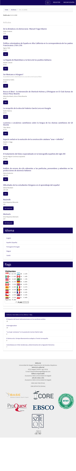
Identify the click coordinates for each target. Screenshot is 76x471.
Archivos (13, 10)
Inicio (6, 10)
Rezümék (7, 199)
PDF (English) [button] (8, 223)
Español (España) (11, 242)
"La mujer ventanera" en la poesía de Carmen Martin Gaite (24, 332)
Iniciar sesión (68, 2)
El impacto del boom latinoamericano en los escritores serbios (25, 319)
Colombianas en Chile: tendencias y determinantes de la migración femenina (30, 345)
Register (56, 2)
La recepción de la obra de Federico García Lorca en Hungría (27, 108)
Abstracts (7, 214)
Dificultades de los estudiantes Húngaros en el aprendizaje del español (31, 185)
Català (8, 255)
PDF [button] (6, 37)
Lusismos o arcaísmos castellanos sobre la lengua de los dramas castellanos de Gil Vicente (38, 124)
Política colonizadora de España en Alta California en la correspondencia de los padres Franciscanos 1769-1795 (38, 44)
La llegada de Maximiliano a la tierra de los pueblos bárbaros (27, 60)
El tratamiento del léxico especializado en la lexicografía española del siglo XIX (34, 154)
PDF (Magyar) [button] (8, 208)
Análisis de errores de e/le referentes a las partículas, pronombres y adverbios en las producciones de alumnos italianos (38, 169)
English (8, 238)
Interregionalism (11, 325)
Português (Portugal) (13, 247)
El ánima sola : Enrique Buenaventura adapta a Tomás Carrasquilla (27, 338)
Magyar (8, 251)
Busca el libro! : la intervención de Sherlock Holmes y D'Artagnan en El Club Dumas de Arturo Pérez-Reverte (38, 92)
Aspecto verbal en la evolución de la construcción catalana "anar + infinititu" (33, 139)
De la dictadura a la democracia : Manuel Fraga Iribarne (25, 29)
